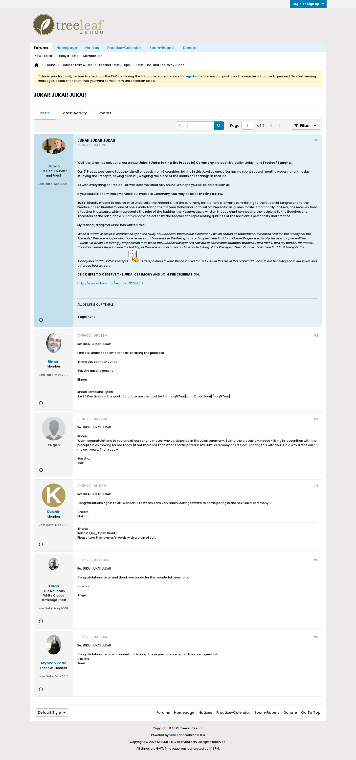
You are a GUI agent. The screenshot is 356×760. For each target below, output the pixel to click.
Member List (92, 56)
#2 (315, 335)
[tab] (45, 113)
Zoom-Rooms (162, 47)
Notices (92, 47)
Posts (45, 113)
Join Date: (45, 184)
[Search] (200, 125)
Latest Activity (74, 113)
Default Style (52, 712)
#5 (315, 560)
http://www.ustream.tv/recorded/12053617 (110, 283)
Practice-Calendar (124, 47)
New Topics (43, 56)
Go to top (310, 712)
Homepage (67, 47)
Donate (189, 47)
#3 (315, 419)
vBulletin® (176, 735)
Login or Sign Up (308, 4)
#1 (316, 140)
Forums (41, 47)
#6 (315, 637)
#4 (315, 486)
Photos (105, 113)
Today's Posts (67, 56)
